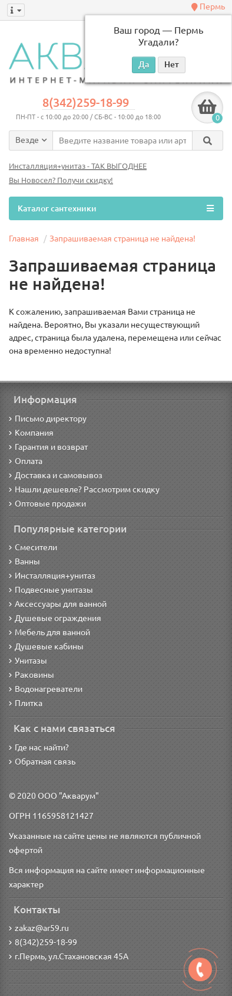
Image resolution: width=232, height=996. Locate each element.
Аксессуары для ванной (58, 604)
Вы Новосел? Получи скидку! (61, 180)
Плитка (25, 703)
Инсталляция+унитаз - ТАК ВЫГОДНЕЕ (78, 166)
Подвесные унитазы (51, 590)
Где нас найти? (39, 747)
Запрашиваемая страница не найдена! (122, 238)
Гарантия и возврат (48, 447)
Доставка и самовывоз (55, 475)
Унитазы (28, 660)
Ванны (24, 561)
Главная (24, 238)
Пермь (208, 6)
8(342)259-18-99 (85, 102)
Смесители (33, 547)
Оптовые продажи (47, 503)
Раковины (31, 675)
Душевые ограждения (55, 618)
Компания (31, 432)
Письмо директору (48, 418)
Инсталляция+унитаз (52, 575)
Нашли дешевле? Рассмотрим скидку (84, 489)
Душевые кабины (46, 646)
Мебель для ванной (49, 632)
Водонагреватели (45, 689)
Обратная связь (42, 761)
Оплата (25, 461)
